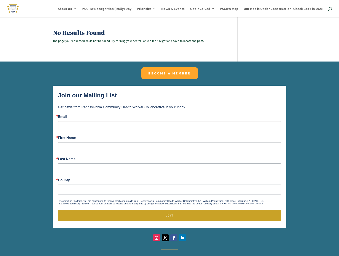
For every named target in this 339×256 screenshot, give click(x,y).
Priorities (144, 9)
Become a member (169, 73)
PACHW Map (229, 9)
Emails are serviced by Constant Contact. (242, 203)
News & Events (173, 9)
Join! (169, 215)
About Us (65, 9)
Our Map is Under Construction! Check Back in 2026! (283, 9)
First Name (67, 138)
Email (62, 117)
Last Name (66, 159)
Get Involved (200, 9)
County (64, 180)
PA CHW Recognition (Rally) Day (106, 9)
